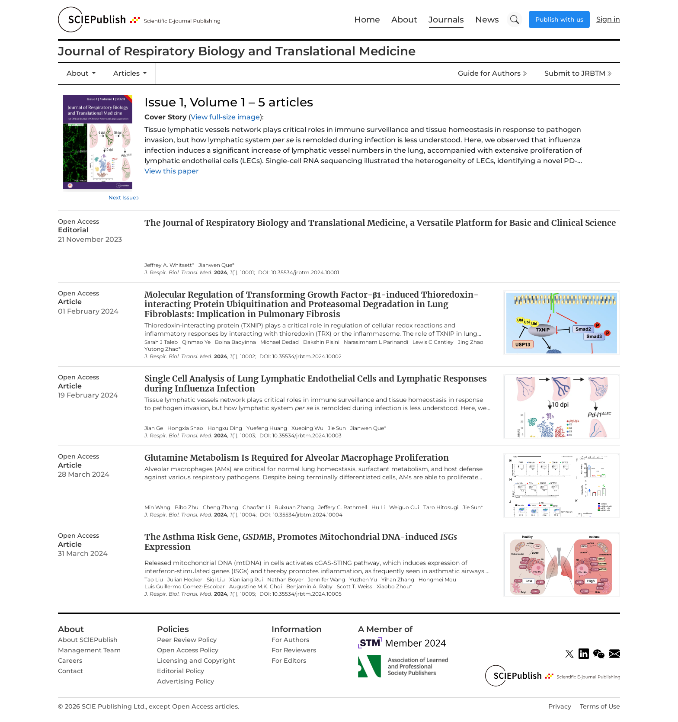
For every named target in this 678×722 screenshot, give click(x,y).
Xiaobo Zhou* (394, 586)
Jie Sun (337, 428)
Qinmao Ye (196, 342)
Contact (70, 671)
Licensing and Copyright (196, 660)
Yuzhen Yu (363, 579)
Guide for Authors (492, 73)
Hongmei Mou (437, 579)
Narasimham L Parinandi (376, 342)
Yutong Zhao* (162, 349)
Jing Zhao (470, 342)
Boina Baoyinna (235, 342)
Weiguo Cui (404, 507)
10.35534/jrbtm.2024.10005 (307, 594)
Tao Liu (153, 579)
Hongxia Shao (185, 428)
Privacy (559, 706)
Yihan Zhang (397, 579)
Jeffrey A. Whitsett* (169, 265)
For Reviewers (294, 650)
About (404, 19)
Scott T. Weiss (354, 586)
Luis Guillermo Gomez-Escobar (184, 586)
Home (367, 19)
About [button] (78, 73)
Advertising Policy (185, 681)
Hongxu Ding (225, 428)
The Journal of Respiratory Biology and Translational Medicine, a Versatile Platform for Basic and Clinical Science (380, 223)
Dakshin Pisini (321, 342)
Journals (446, 19)
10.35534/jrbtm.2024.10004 (307, 514)
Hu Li (378, 507)
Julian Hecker (184, 579)
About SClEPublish (88, 640)
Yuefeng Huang (266, 428)
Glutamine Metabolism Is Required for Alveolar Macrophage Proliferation (296, 457)
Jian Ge (153, 428)
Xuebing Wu (307, 428)
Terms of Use (600, 706)
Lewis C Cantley (433, 342)
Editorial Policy (180, 671)
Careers (70, 660)
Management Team (89, 650)
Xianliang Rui (246, 579)
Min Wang (157, 507)
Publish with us (559, 19)
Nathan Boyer (285, 579)
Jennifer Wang (326, 579)
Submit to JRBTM (578, 73)
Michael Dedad (279, 342)
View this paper (171, 171)
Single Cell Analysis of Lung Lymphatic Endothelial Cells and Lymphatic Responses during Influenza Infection (315, 383)
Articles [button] (127, 73)
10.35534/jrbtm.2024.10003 (307, 435)
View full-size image (225, 117)
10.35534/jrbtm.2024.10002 (307, 356)
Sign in (608, 19)
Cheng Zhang (220, 507)
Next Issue (122, 197)
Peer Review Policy (187, 640)
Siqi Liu (216, 579)
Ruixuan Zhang (294, 507)
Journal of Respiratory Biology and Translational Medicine (237, 51)
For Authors (290, 640)
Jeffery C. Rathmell (342, 507)
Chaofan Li (256, 507)
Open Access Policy (187, 650)
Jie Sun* (473, 507)
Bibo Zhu (186, 507)
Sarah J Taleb (161, 342)
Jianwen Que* (216, 265)
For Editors (289, 660)
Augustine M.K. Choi (255, 586)
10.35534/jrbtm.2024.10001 (305, 272)
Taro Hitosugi (440, 507)
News (487, 19)
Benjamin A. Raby (309, 586)
